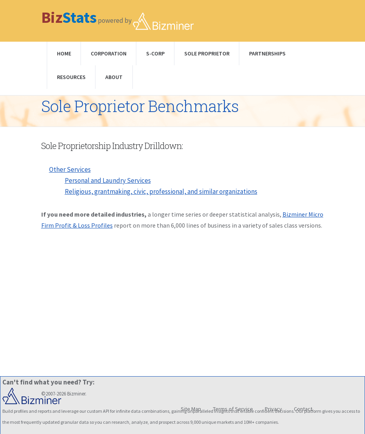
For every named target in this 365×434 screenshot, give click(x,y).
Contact (303, 408)
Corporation (109, 53)
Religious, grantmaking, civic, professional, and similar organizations (161, 191)
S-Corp (155, 53)
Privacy (273, 408)
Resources (71, 77)
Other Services (70, 169)
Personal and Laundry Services (108, 180)
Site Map (191, 408)
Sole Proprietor (206, 53)
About (114, 77)
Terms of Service (233, 408)
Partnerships (267, 53)
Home (64, 53)
